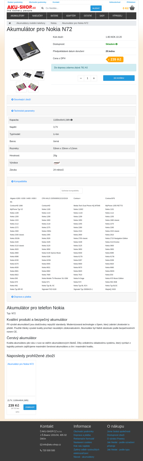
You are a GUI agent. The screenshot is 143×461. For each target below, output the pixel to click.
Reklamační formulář (84, 439)
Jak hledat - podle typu (118, 449)
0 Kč (126, 8)
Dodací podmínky (15, 2)
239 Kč (116, 59)
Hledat (96, 8)
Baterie (54, 15)
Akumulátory (17, 15)
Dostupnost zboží (115, 435)
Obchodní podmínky (37, 2)
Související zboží (21, 99)
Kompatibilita (19, 181)
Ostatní (88, 15)
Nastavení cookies (83, 442)
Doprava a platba (21, 297)
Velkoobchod (114, 2)
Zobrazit (30, 407)
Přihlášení (131, 2)
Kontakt (56, 2)
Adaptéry (71, 15)
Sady (102, 15)
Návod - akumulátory (84, 457)
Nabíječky (37, 15)
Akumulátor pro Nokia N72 (21, 364)
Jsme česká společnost (118, 431)
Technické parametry (23, 111)
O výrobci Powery (116, 439)
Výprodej (117, 15)
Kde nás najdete (82, 446)
